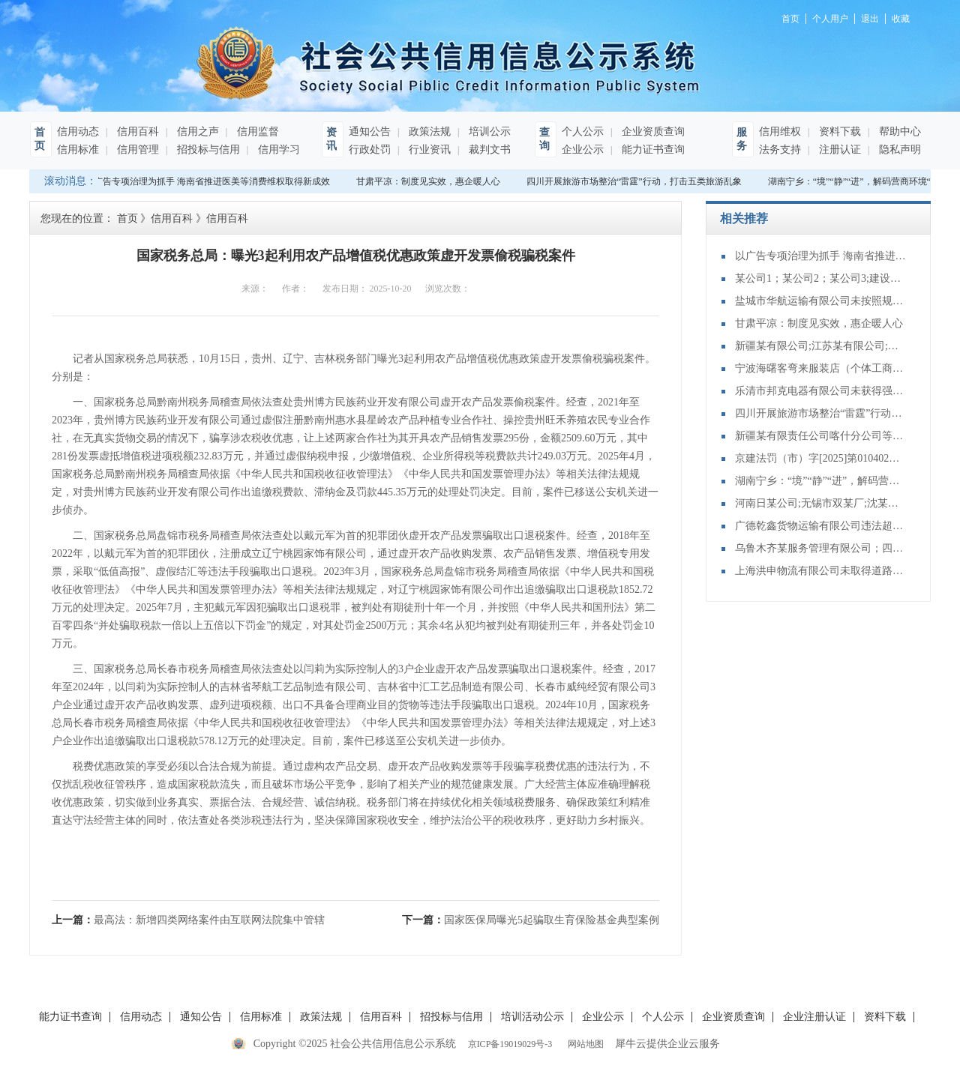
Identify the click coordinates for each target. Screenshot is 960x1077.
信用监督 (256, 131)
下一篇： (530, 920)
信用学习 (277, 149)
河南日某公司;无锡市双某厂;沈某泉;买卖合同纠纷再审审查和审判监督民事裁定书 (821, 503)
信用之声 (196, 131)
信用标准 (78, 149)
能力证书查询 (652, 149)
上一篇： (188, 920)
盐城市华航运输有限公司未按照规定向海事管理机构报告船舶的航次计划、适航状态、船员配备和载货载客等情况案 (821, 301)
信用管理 (136, 149)
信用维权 (780, 131)
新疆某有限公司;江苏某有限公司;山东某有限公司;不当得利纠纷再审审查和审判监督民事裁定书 (821, 346)
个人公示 (583, 131)
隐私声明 (898, 149)
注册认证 (838, 149)
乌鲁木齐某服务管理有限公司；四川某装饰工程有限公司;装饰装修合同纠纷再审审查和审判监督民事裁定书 (821, 548)
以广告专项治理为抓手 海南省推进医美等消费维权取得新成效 (209, 181)
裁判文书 (488, 149)
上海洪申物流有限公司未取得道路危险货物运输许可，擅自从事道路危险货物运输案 (821, 570)
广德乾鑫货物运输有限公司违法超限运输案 (821, 525)
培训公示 (488, 131)
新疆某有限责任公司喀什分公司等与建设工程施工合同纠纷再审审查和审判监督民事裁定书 (821, 435)
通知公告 (370, 131)
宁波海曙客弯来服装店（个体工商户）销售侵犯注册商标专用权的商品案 (821, 368)
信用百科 (136, 131)
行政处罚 (370, 149)
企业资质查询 (652, 131)
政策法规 (428, 131)
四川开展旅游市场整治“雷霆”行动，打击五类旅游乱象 (636, 181)
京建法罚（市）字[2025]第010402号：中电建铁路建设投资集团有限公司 (821, 458)
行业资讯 (428, 149)
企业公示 (583, 149)
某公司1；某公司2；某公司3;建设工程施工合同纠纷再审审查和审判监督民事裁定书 (821, 278)
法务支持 (780, 149)
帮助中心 (898, 131)
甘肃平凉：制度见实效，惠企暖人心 (430, 181)
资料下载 (838, 131)
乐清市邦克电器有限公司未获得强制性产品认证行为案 (821, 390)
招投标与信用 (207, 149)
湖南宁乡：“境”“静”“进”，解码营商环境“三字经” (821, 480)
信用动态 (78, 131)
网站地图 (583, 1044)
